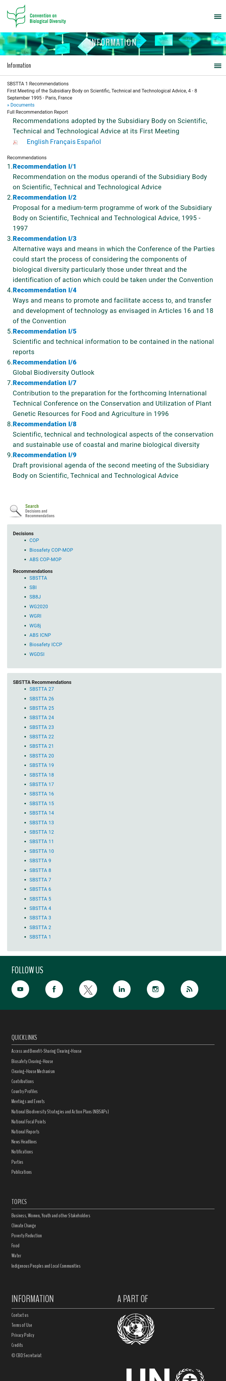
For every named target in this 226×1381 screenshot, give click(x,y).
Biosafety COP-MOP (51, 550)
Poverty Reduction (26, 1235)
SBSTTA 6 (40, 889)
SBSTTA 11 (41, 841)
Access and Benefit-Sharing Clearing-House (46, 1051)
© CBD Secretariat (26, 1355)
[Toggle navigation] (217, 16)
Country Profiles (24, 1091)
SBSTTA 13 (41, 822)
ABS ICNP (40, 635)
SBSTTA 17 (41, 784)
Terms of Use (21, 1325)
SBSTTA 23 (41, 727)
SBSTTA (38, 578)
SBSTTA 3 (40, 918)
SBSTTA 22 (41, 737)
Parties (17, 1162)
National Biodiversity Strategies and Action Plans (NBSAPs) (60, 1111)
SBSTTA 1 (40, 937)
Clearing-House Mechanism (33, 1071)
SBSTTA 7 (40, 880)
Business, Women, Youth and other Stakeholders (50, 1215)
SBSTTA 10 (41, 851)
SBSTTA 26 (41, 699)
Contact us (20, 1315)
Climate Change (23, 1225)
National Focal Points (28, 1121)
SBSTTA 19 (41, 765)
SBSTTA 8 (40, 870)
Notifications (22, 1151)
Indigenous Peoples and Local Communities (46, 1265)
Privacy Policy (22, 1335)
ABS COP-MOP (45, 559)
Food (15, 1245)
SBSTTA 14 (41, 813)
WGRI (35, 616)
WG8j (35, 626)
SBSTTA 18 (41, 775)
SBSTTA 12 (41, 832)
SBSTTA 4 (40, 908)
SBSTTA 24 (41, 717)
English (38, 141)
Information (19, 65)
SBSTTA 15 (41, 803)
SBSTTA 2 (40, 927)
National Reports (25, 1131)
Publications (21, 1172)
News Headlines (24, 1141)
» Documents (20, 105)
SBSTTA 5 (40, 899)
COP (34, 540)
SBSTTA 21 (41, 746)
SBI (33, 587)
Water (16, 1255)
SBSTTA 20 (41, 756)
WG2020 (38, 606)
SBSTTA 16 (41, 794)
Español (89, 141)
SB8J (35, 597)
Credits (17, 1345)
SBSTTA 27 (41, 689)
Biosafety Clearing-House (32, 1061)
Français (63, 141)
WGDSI (36, 654)
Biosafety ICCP (45, 644)
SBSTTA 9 (40, 860)
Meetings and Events (28, 1101)
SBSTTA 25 (41, 708)
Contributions (22, 1081)
